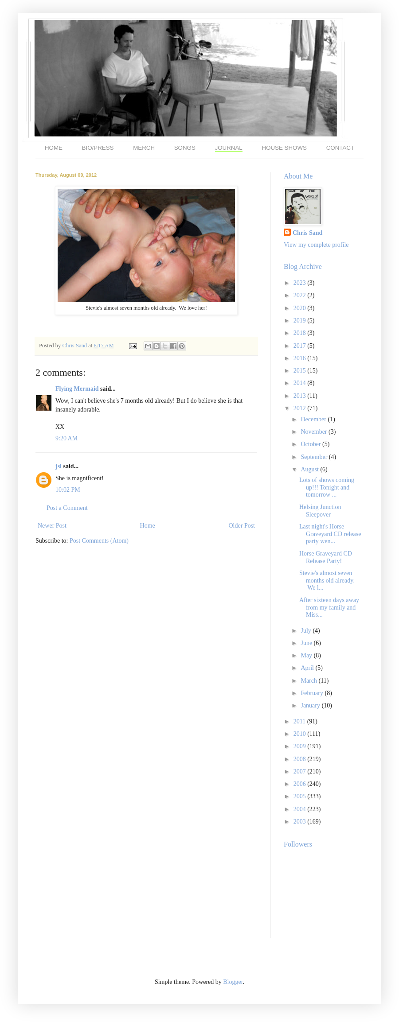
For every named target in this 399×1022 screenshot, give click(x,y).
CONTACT (340, 147)
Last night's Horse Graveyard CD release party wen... (330, 534)
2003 (300, 821)
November (315, 431)
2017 (300, 345)
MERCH (144, 147)
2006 (300, 784)
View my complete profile (316, 244)
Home (147, 525)
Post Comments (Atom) (99, 540)
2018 (300, 333)
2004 (300, 809)
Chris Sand (75, 345)
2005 (300, 796)
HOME (54, 147)
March (309, 680)
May (307, 655)
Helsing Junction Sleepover (320, 511)
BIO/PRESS (98, 147)
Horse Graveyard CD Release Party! (325, 557)
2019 (300, 320)
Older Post (242, 525)
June (307, 643)
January (311, 705)
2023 (300, 283)
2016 (300, 358)
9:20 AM (66, 438)
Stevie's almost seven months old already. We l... (327, 580)
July (307, 630)
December (314, 419)
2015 (300, 370)
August (310, 469)
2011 (300, 721)
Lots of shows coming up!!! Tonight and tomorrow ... (326, 487)
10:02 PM (67, 489)
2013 (300, 395)
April (308, 667)
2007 (300, 771)
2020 (300, 308)
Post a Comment (67, 508)
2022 (300, 295)
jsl (58, 466)
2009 (300, 746)
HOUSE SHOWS (284, 147)
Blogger (233, 982)
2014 (300, 383)
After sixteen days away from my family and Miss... (329, 607)
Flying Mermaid (77, 388)
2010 (300, 734)
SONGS (185, 147)
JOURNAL (229, 147)
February (313, 693)
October (311, 444)
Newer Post (52, 525)
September (315, 457)
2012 (300, 408)
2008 (300, 759)
